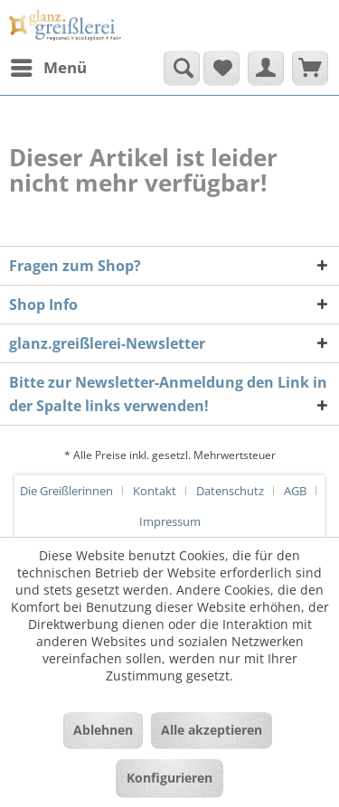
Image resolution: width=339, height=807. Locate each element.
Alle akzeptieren (211, 729)
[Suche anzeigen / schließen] (182, 68)
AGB (295, 491)
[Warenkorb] (310, 68)
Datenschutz (230, 491)
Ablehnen (103, 729)
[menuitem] (48, 68)
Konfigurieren (169, 777)
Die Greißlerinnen (66, 491)
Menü (49, 65)
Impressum (170, 521)
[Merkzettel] (221, 68)
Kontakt (154, 491)
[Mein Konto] (266, 68)
